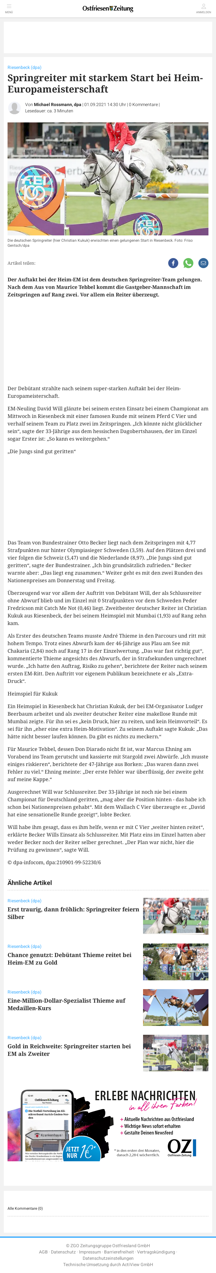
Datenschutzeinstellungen (108, 1258)
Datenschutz (63, 1252)
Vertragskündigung (156, 1252)
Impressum (90, 1252)
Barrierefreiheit (119, 1252)
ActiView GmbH (137, 1264)
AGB (43, 1252)
